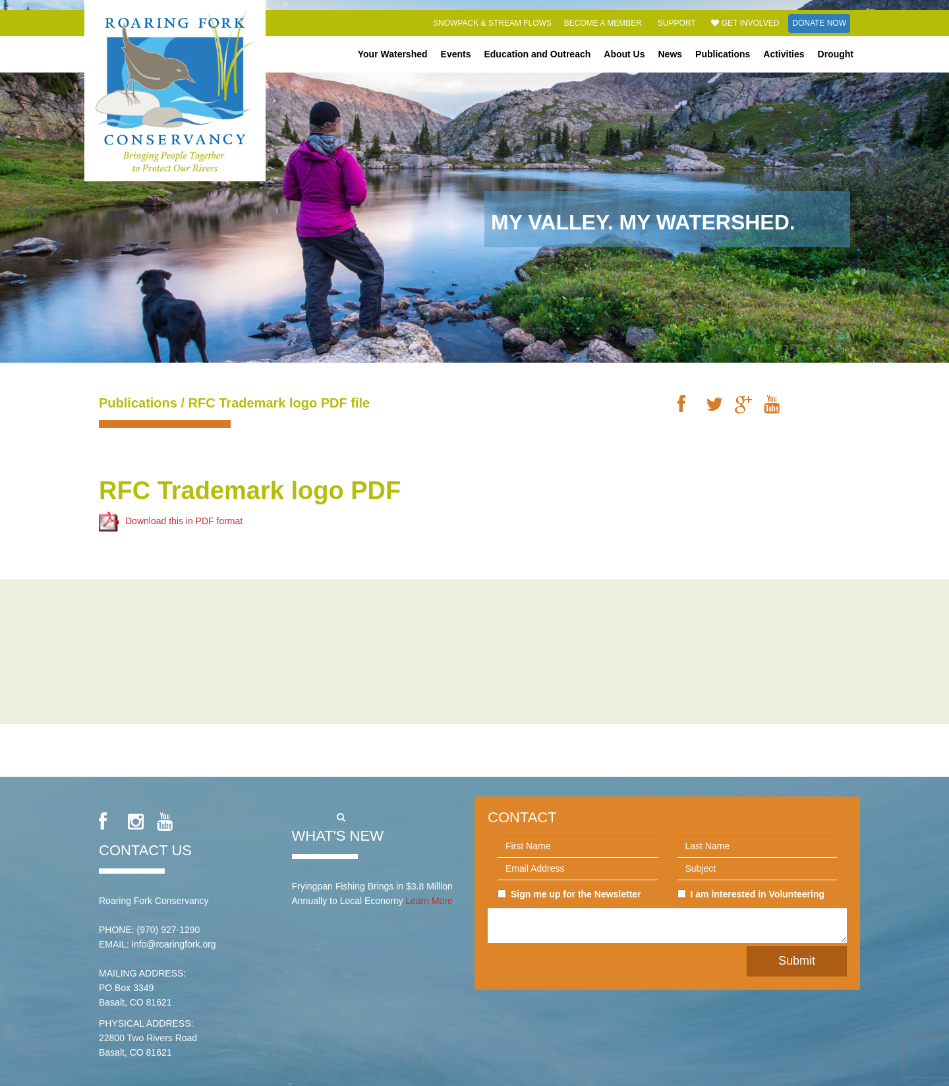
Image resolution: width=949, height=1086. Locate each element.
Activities (783, 54)
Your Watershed (393, 54)
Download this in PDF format (171, 520)
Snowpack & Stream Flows (492, 23)
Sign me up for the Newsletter (569, 894)
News (670, 54)
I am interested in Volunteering (751, 894)
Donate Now (819, 23)
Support (677, 23)
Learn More (429, 900)
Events (456, 54)
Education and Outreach (537, 54)
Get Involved (745, 23)
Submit (796, 960)
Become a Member (603, 23)
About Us (624, 54)
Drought (835, 54)
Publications (722, 54)
